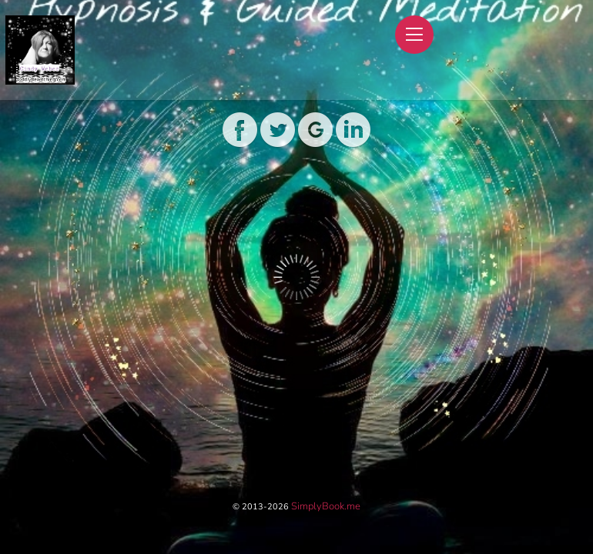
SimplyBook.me (325, 506)
